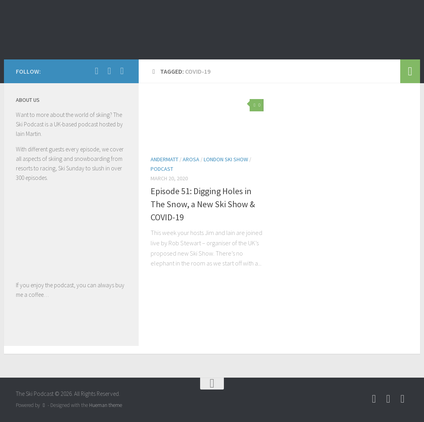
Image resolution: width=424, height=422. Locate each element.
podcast (162, 168)
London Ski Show (226, 159)
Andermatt (164, 159)
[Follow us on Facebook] (96, 71)
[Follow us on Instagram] (122, 71)
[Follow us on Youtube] (109, 71)
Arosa (191, 159)
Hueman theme (105, 405)
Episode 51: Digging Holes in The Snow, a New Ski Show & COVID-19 (203, 204)
